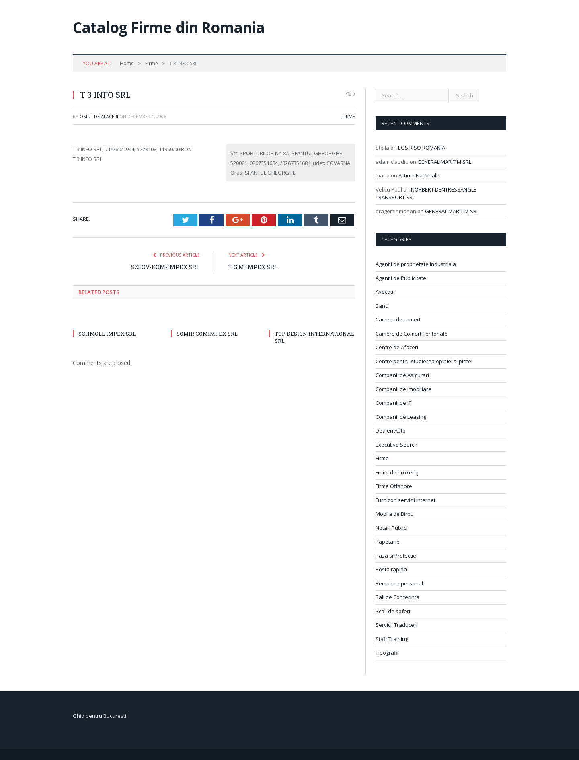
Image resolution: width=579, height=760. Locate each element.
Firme (348, 116)
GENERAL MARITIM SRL (444, 161)
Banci (382, 305)
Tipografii (387, 652)
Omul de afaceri (99, 116)
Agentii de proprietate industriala (416, 264)
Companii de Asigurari (402, 375)
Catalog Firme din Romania (169, 27)
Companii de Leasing (401, 416)
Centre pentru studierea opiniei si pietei (424, 361)
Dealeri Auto (391, 430)
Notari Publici (391, 527)
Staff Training (392, 639)
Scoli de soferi (393, 611)
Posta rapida (391, 569)
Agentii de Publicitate (401, 278)
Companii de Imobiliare (403, 389)
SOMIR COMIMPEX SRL (207, 333)
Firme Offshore (394, 486)
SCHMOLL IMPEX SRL (107, 333)
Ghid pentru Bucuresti (99, 715)
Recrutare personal (399, 583)
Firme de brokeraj (397, 472)
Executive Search (396, 444)
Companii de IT (393, 402)
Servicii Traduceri (396, 624)
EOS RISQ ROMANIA (421, 147)
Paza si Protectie (396, 555)
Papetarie (388, 541)
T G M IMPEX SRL (253, 267)
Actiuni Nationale (418, 175)
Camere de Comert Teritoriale (412, 333)
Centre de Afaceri (397, 347)
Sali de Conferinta (397, 597)
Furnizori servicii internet (405, 500)
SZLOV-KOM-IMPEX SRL (165, 267)
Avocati (384, 291)
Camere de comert (398, 319)
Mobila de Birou (395, 513)
